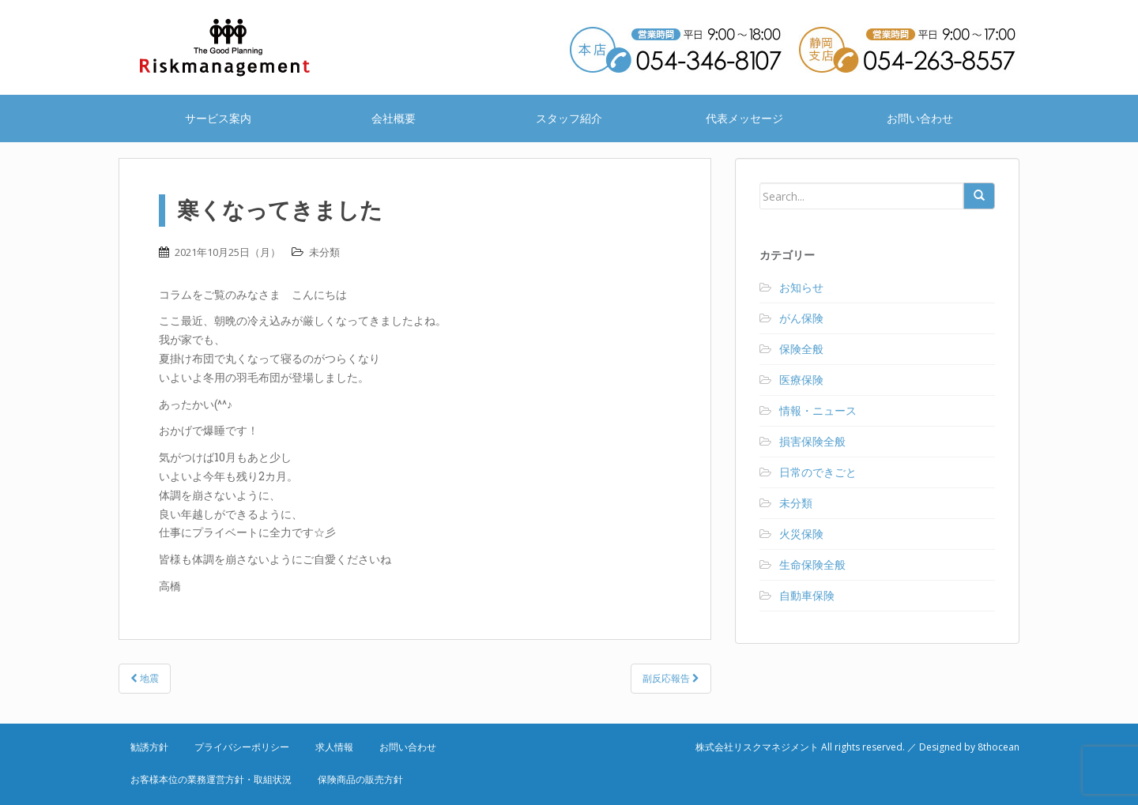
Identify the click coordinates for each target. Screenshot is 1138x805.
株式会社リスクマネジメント (245, 47)
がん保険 (801, 317)
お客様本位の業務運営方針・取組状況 (211, 779)
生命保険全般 (812, 564)
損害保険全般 (812, 441)
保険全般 (801, 348)
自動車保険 (807, 595)
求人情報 (334, 747)
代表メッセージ (744, 118)
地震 (144, 678)
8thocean (998, 747)
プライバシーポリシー (241, 747)
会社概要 (393, 118)
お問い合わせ (920, 118)
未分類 (324, 252)
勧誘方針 (149, 747)
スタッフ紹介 (569, 118)
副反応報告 (670, 678)
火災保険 (801, 533)
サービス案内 (218, 118)
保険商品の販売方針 (360, 779)
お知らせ (801, 287)
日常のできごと (818, 472)
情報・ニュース (818, 410)
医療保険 (801, 379)
